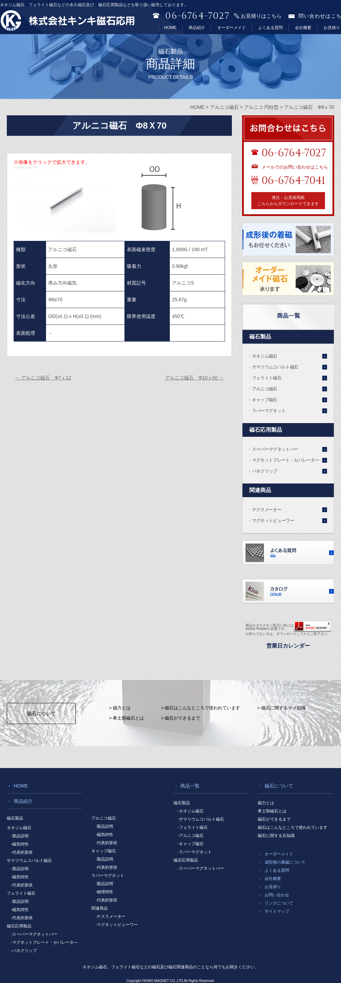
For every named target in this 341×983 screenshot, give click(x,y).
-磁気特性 (20, 844)
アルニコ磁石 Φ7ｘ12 (43, 377)
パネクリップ (264, 471)
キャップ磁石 (264, 399)
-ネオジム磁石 (191, 811)
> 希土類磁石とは (126, 718)
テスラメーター (266, 509)
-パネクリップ (24, 950)
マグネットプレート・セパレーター (286, 460)
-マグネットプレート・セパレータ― (44, 942)
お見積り (332, 27)
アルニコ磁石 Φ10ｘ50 (194, 377)
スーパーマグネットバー (275, 449)
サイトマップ (277, 911)
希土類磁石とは (272, 811)
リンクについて (279, 903)
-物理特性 (104, 892)
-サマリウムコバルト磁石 (201, 819)
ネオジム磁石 (264, 356)
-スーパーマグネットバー (34, 934)
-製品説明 (20, 836)
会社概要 (303, 27)
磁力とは (266, 802)
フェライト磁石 (266, 377)
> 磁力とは (120, 707)
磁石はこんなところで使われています (292, 827)
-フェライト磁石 (193, 827)
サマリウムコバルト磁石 (275, 367)
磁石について (41, 713)
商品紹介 (197, 27)
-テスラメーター (110, 916)
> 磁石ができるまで (180, 718)
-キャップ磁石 (191, 843)
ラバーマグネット (269, 410)
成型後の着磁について (285, 862)
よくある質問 (270, 27)
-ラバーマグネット (195, 852)
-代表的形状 (22, 852)
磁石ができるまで (274, 819)
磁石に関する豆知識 (276, 835)
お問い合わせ (277, 895)
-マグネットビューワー (116, 924)
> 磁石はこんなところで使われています (200, 707)
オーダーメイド (231, 27)
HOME (170, 27)
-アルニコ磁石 (191, 835)
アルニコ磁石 (264, 388)
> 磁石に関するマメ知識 (281, 707)
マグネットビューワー (273, 520)
